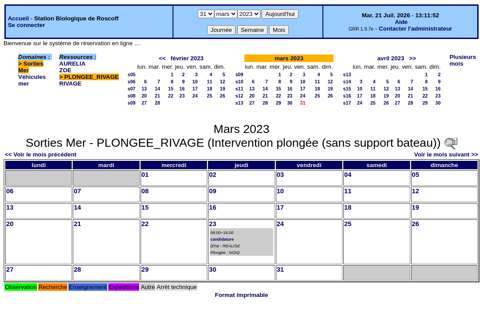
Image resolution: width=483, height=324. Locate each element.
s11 (239, 88)
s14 (347, 81)
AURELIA (72, 63)
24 (195, 95)
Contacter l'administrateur (415, 28)
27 (144, 102)
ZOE (65, 70)
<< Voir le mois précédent (40, 154)
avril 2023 (390, 58)
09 (212, 191)
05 (415, 174)
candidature (222, 239)
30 (289, 102)
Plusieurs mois (462, 60)
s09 (132, 102)
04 (347, 174)
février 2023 (187, 58)
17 (195, 88)
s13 (239, 102)
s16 (347, 95)
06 (9, 191)
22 (170, 95)
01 (145, 174)
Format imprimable (241, 295)
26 (222, 95)
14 (157, 88)
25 (209, 95)
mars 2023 (289, 58)
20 (144, 95)
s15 (347, 88)
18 (209, 88)
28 (157, 102)
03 (280, 174)
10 (195, 81)
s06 (132, 81)
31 (280, 269)
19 (222, 88)
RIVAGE (70, 83)
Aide (401, 22)
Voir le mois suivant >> (446, 154)
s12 (239, 95)
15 (170, 88)
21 (157, 95)
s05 (132, 74)
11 (209, 81)
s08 (132, 95)
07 (77, 191)
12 (222, 81)
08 (145, 191)
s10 (239, 81)
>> (412, 58)
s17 (347, 102)
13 (144, 88)
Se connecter (26, 25)
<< (162, 58)
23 (182, 95)
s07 (132, 88)
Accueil (18, 18)
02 (212, 174)
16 (182, 88)
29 (278, 102)
